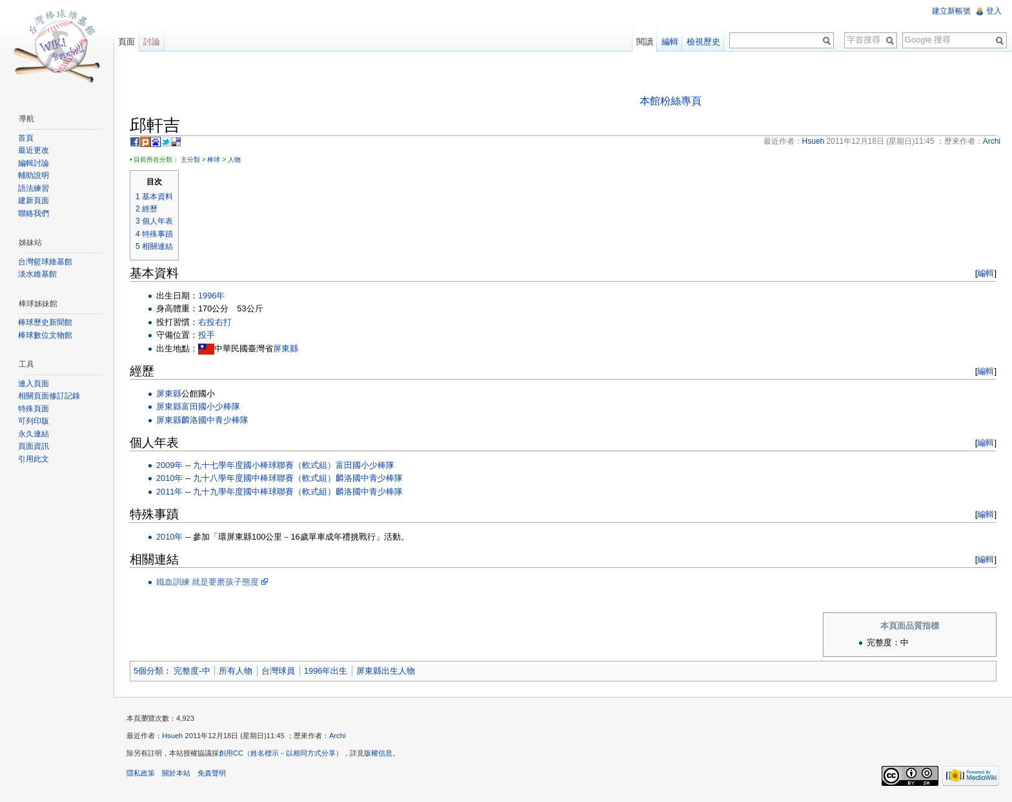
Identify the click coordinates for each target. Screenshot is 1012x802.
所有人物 (235, 671)
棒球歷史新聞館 (45, 322)
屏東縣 (285, 348)
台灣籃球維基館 (45, 261)
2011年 (169, 491)
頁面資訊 (33, 446)
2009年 (169, 465)
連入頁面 (33, 383)
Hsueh (172, 735)
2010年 (169, 478)
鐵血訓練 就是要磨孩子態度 (207, 582)
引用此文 (33, 459)
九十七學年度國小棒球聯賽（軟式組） (264, 465)
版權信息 (378, 753)
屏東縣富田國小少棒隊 (198, 406)
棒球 (213, 159)
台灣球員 (278, 671)
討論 (151, 41)
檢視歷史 (703, 41)
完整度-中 (192, 671)
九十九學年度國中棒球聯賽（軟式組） (264, 491)
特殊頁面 (33, 408)
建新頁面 (33, 200)
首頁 (26, 137)
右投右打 (215, 322)
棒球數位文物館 (45, 335)
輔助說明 (33, 175)
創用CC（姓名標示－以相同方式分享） (281, 753)
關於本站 (176, 773)
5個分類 (148, 671)
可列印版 (33, 420)
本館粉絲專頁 (671, 100)
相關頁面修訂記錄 (49, 395)
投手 (206, 335)
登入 (994, 10)
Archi (337, 735)
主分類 (190, 159)
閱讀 (644, 41)
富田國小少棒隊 (365, 465)
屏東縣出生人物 (385, 671)
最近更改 (33, 150)
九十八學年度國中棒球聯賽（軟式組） (264, 478)
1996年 (211, 295)
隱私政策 (140, 773)
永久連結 (33, 433)
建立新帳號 (951, 10)
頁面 (126, 41)
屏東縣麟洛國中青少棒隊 (202, 420)
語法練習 (33, 188)
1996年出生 (325, 671)
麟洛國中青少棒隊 (369, 478)
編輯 (985, 273)
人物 (234, 159)
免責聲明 (211, 773)
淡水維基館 (37, 274)
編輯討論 (33, 163)
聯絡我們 (33, 213)
